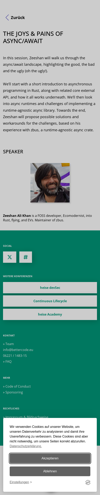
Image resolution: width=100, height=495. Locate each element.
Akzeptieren (50, 458)
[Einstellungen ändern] (21, 482)
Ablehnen (50, 471)
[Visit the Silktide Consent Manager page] (88, 482)
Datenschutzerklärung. (26, 446)
